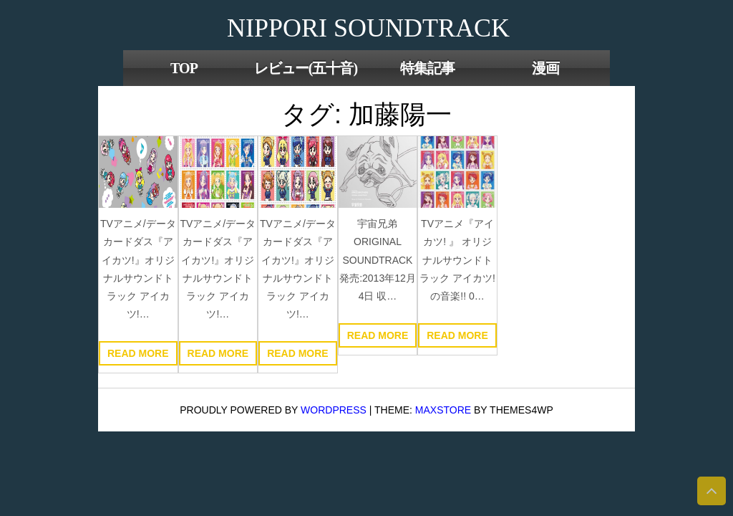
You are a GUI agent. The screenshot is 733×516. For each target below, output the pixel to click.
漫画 (545, 68)
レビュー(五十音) (305, 68)
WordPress (333, 410)
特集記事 (427, 68)
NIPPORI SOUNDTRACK (368, 28)
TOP (184, 68)
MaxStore (443, 410)
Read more (138, 353)
